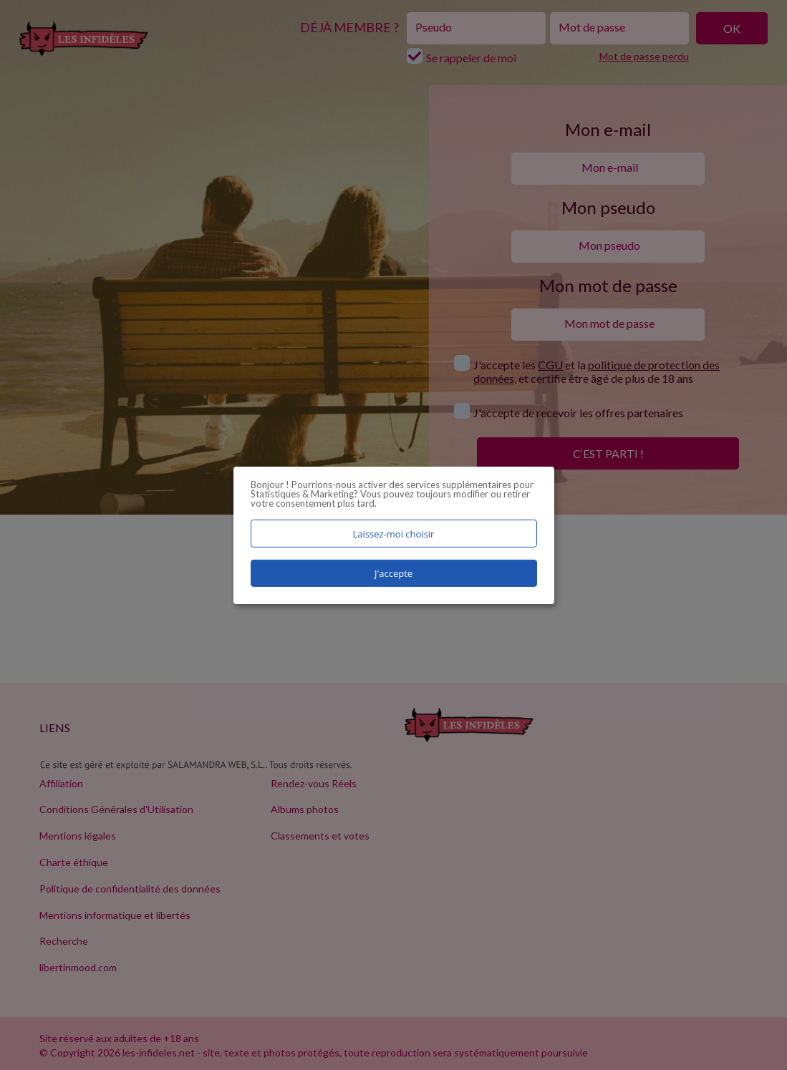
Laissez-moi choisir (394, 533)
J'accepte (393, 573)
